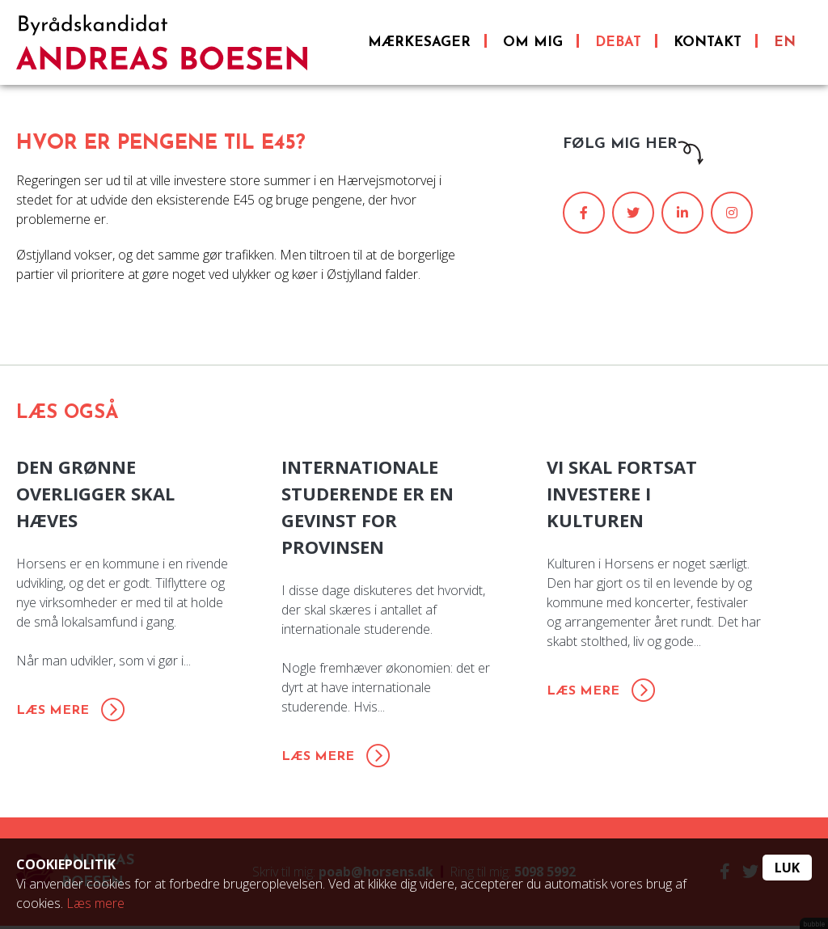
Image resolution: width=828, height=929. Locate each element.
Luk (787, 867)
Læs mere (95, 903)
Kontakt (707, 45)
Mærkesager (419, 45)
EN (785, 45)
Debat (618, 45)
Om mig (533, 45)
